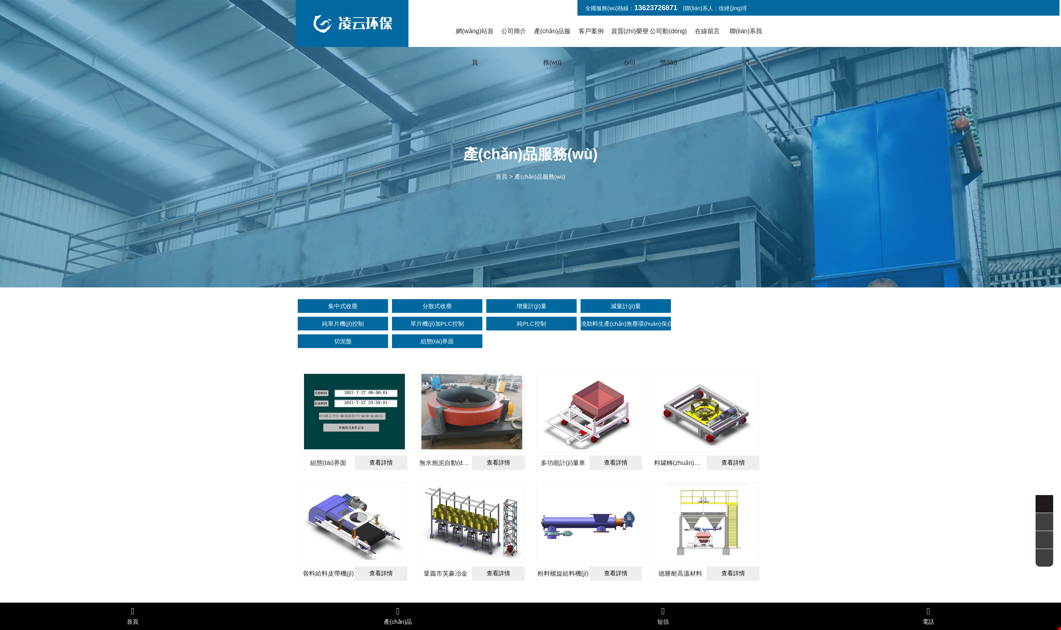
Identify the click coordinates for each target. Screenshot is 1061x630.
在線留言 (707, 31)
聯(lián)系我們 (746, 47)
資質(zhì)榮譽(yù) (630, 47)
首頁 (499, 176)
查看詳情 (381, 445)
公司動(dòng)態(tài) (668, 47)
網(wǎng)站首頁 (475, 47)
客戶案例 (591, 31)
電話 (928, 616)
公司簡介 (513, 31)
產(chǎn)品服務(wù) (552, 47)
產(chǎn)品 (397, 616)
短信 (663, 616)
